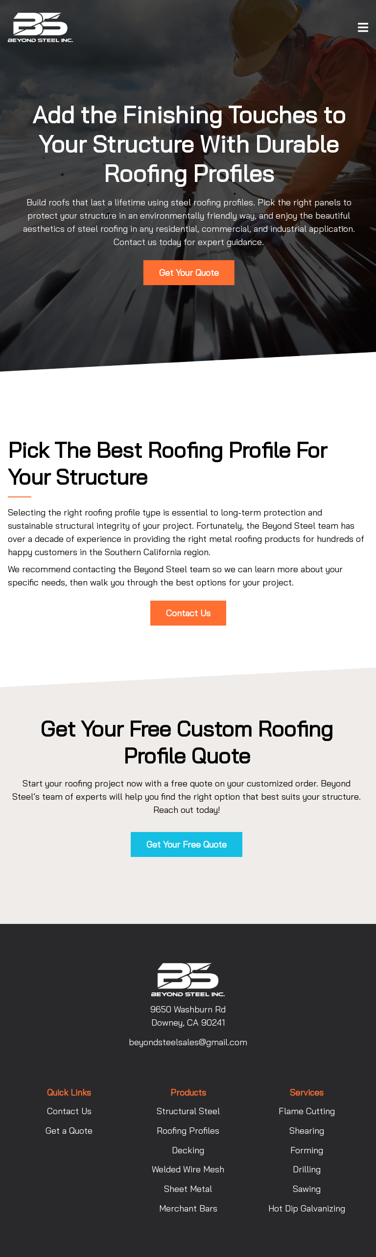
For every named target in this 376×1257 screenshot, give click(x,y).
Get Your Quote (189, 272)
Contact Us (188, 613)
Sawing (307, 1188)
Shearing (306, 1130)
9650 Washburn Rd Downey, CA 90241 (188, 1016)
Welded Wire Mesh (188, 1169)
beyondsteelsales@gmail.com (188, 1042)
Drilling (307, 1169)
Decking (188, 1150)
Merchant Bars (188, 1208)
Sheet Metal (188, 1188)
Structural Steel (188, 1111)
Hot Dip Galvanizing (306, 1208)
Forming (306, 1150)
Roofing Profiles (188, 1130)
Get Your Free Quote (186, 844)
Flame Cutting (307, 1111)
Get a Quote (69, 1130)
